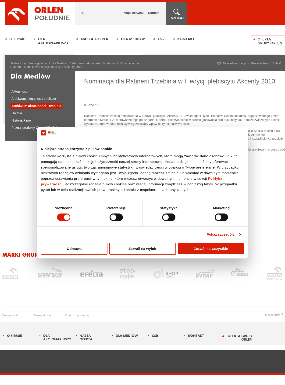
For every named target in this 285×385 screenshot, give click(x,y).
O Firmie (17, 39)
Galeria (16, 113)
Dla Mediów (133, 39)
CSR (161, 39)
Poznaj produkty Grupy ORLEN (34, 128)
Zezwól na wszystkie (211, 249)
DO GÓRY (272, 315)
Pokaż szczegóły (221, 235)
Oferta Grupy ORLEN (269, 41)
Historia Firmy (21, 120)
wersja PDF (10, 315)
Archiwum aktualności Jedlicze (33, 99)
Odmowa (74, 249)
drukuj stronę (42, 315)
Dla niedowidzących (235, 63)
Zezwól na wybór (142, 249)
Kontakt (153, 12)
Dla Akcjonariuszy (53, 41)
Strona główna (37, 63)
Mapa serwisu (133, 12)
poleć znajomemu (77, 315)
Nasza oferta (94, 39)
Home (82, 13)
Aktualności (19, 91)
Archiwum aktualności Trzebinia (93, 63)
